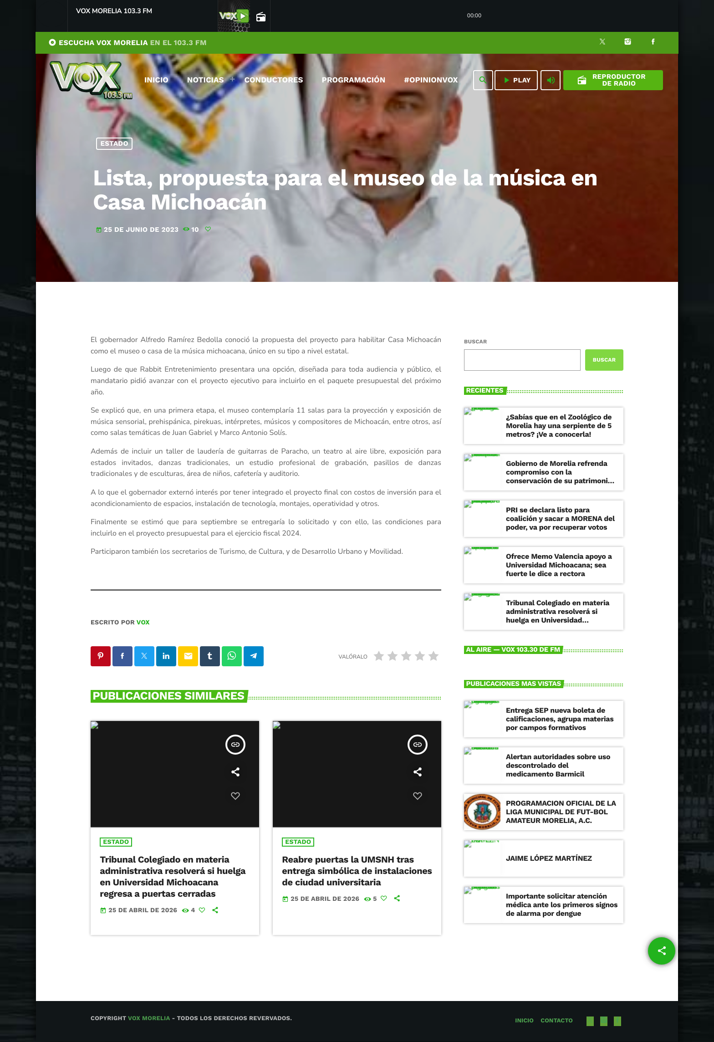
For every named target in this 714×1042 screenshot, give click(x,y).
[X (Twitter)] (602, 43)
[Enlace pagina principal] (91, 80)
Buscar (475, 341)
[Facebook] (653, 43)
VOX (143, 622)
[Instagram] (628, 43)
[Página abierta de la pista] (260, 16)
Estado (114, 143)
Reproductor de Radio (611, 79)
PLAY (516, 80)
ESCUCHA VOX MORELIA (127, 43)
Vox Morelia (149, 1019)
